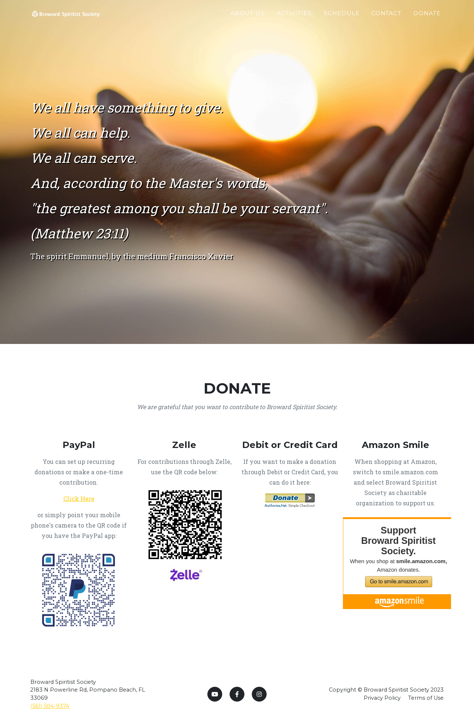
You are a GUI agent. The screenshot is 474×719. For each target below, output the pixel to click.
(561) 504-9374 (49, 706)
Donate (427, 20)
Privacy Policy (382, 698)
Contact (386, 20)
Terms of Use (426, 698)
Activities (294, 20)
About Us (247, 20)
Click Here (78, 498)
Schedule (342, 20)
